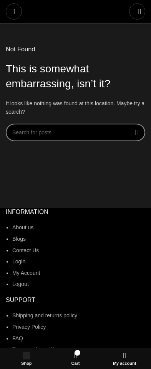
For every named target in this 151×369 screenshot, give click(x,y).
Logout (20, 284)
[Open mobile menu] (14, 11)
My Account (26, 273)
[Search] (137, 11)
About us (22, 227)
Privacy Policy (29, 327)
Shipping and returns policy (44, 315)
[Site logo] (75, 11)
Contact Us (25, 250)
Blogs (19, 239)
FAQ (17, 338)
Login (18, 261)
